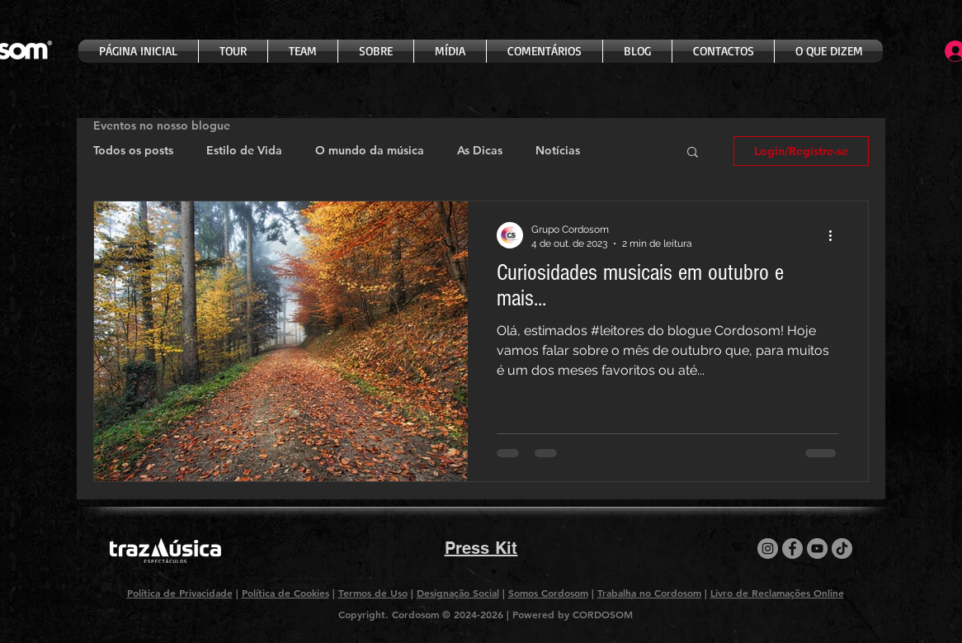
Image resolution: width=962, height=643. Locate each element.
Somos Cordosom (548, 592)
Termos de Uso (373, 592)
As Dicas (479, 150)
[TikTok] (842, 548)
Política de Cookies (285, 592)
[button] (692, 153)
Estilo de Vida (244, 150)
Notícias (557, 150)
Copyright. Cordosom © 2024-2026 (422, 614)
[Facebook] (792, 548)
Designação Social (458, 592)
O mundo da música (369, 150)
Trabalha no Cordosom (649, 592)
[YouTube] (817, 548)
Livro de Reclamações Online (777, 592)
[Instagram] (767, 548)
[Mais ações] (836, 235)
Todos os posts (133, 150)
